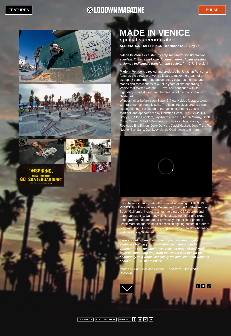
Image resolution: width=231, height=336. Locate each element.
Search (85, 319)
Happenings (152, 46)
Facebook (197, 286)
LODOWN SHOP (106, 319)
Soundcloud (151, 319)
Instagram (140, 319)
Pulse (212, 10)
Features (19, 10)
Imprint (124, 319)
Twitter (203, 286)
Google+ (209, 286)
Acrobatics (130, 46)
